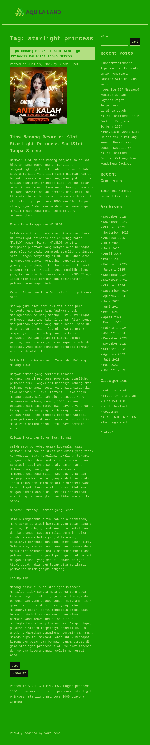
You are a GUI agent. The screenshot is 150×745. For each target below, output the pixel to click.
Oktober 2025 (114, 227)
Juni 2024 (111, 307)
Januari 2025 (114, 270)
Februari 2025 (115, 264)
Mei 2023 (110, 365)
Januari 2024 (114, 333)
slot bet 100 (114, 401)
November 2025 (115, 222)
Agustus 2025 (114, 238)
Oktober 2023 (114, 349)
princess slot (32, 691)
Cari (104, 36)
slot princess (60, 691)
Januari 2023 (114, 370)
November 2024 (115, 280)
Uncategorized (115, 422)
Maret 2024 (112, 322)
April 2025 (112, 254)
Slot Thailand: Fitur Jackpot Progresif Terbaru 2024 (120, 121)
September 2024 (115, 291)
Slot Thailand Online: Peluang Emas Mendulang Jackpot (119, 159)
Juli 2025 (111, 243)
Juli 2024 (111, 301)
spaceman (110, 412)
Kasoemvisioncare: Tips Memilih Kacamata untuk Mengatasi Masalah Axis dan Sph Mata (120, 74)
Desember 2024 (115, 275)
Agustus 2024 (114, 296)
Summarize (19, 673)
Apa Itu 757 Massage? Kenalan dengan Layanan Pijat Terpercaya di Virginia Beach (120, 100)
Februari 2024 (115, 328)
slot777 (107, 432)
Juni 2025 (111, 248)
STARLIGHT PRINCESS (44, 686)
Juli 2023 (111, 359)
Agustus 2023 (114, 354)
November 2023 (115, 344)
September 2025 (115, 232)
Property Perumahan (119, 396)
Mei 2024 (110, 312)
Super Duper (69, 64)
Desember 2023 (115, 338)
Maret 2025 (112, 259)
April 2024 (112, 317)
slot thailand (115, 406)
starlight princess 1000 (40, 201)
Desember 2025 (115, 217)
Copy (15, 665)
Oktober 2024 (114, 285)
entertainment (115, 390)
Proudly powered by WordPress (35, 733)
